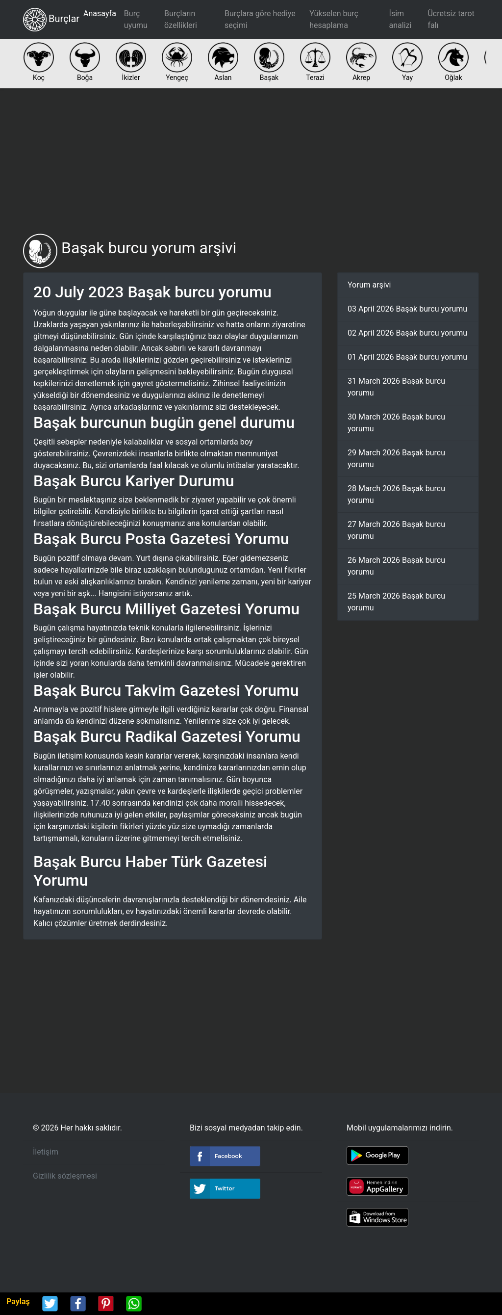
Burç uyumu (136, 19)
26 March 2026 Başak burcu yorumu (396, 566)
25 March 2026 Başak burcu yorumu (396, 601)
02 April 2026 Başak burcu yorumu (407, 333)
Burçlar (51, 19)
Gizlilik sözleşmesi (65, 1176)
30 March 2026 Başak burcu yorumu (396, 422)
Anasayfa (99, 13)
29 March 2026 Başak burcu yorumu (396, 458)
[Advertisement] (251, 161)
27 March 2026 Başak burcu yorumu (396, 530)
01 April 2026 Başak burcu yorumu (407, 357)
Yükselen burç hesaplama (333, 19)
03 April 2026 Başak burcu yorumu (407, 309)
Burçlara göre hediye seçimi (260, 19)
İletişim (45, 1152)
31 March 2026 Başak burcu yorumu (396, 386)
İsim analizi (400, 19)
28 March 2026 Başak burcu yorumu (396, 494)
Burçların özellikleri (180, 19)
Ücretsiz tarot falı (450, 19)
